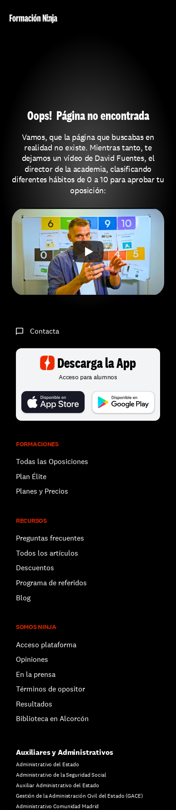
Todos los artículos (47, 553)
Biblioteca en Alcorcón (52, 718)
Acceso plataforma (46, 645)
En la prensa (35, 674)
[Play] (88, 252)
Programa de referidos (51, 583)
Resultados (34, 704)
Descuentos (36, 568)
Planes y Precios (42, 491)
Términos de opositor (50, 689)
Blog (23, 598)
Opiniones (32, 659)
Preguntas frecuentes (50, 538)
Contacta (44, 331)
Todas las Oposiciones (52, 461)
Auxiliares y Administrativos (64, 752)
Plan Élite (31, 476)
